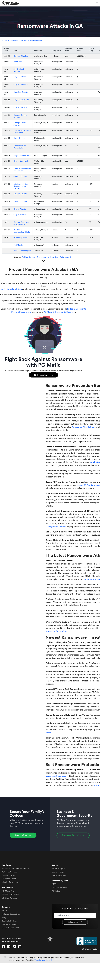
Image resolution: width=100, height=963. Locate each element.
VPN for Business (9, 898)
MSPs (54, 884)
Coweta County (20, 194)
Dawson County (20, 201)
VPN (8, 875)
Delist (9, 879)
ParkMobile (18, 245)
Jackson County (20, 176)
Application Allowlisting (83, 427)
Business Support (59, 872)
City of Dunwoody (21, 100)
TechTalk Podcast (9, 921)
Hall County (18, 62)
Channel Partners (59, 888)
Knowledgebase (59, 875)
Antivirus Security (10, 872)
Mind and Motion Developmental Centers (21, 186)
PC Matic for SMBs (10, 894)
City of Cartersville (21, 161)
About (4, 911)
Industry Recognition (11, 914)
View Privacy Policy (43, 960)
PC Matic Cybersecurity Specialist (59, 312)
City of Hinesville (21, 215)
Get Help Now (43, 375)
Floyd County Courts (22, 156)
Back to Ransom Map (11, 40)
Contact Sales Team (11, 928)
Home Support (58, 869)
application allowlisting (11, 289)
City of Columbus (21, 77)
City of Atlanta (20, 209)
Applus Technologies (22, 251)
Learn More (23, 835)
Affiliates (56, 891)
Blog (4, 918)
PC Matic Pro (8, 891)
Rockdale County (21, 92)
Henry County (19, 138)
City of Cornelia (20, 107)
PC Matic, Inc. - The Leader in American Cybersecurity (47, 257)
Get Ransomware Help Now (31, 40)
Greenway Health (21, 237)
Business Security (73, 835)
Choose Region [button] (90, 949)
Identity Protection (10, 882)
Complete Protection (15, 869)
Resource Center (9, 924)
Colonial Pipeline (21, 56)
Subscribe (75, 922)
